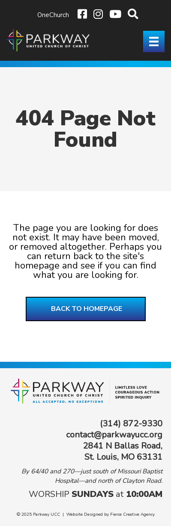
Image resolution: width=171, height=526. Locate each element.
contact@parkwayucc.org (114, 434)
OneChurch (53, 15)
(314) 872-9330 (131, 423)
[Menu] (154, 41)
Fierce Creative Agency (132, 514)
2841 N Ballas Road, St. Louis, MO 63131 (122, 451)
